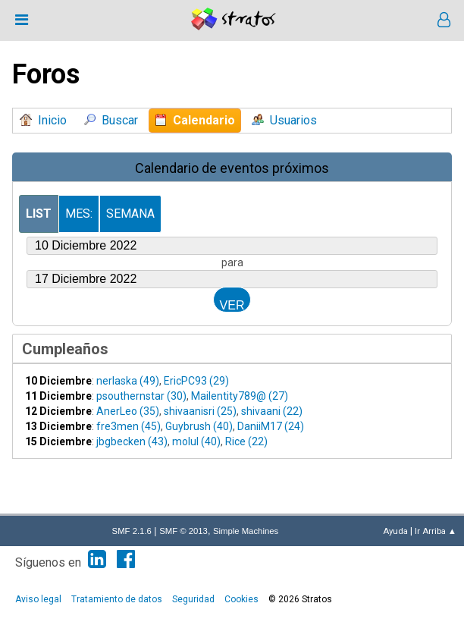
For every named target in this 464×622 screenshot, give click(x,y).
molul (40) (196, 441)
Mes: (78, 213)
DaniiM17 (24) (270, 426)
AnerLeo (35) (127, 411)
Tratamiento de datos (116, 599)
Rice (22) (246, 441)
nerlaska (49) (127, 381)
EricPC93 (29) (196, 381)
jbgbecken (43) (132, 441)
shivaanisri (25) (200, 411)
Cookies (241, 599)
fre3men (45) (128, 426)
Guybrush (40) (199, 426)
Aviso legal (38, 599)
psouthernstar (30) (141, 396)
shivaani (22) (272, 411)
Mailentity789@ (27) (239, 396)
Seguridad (193, 599)
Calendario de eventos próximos (232, 168)
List (39, 213)
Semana (130, 213)
